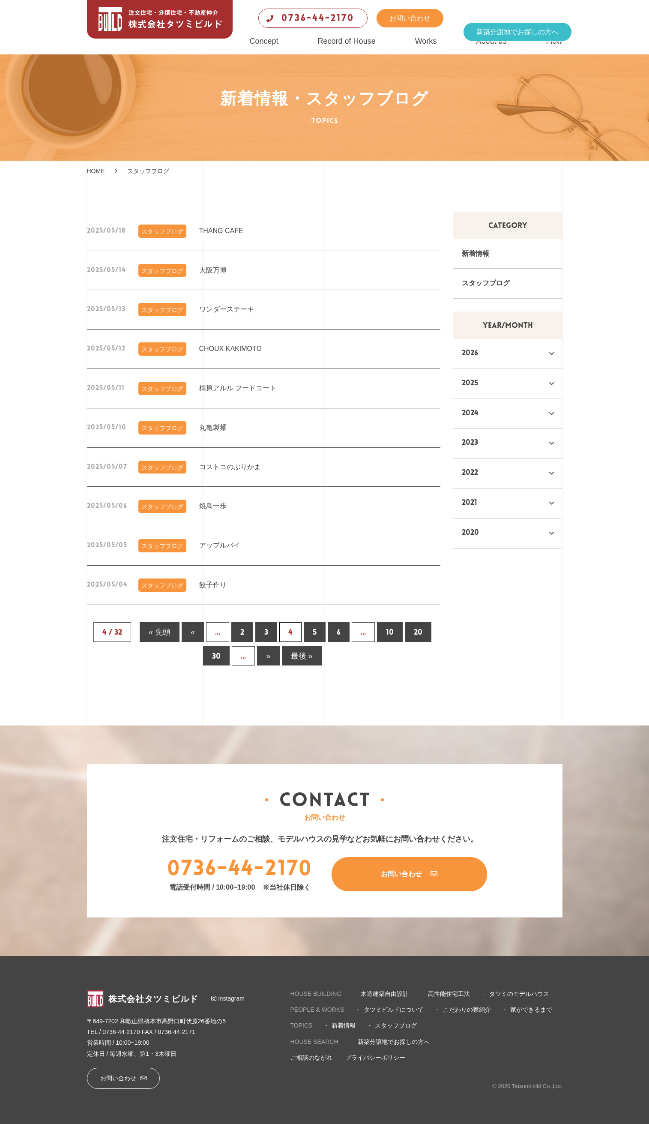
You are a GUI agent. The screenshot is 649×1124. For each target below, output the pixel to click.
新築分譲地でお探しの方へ (517, 32)
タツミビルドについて (394, 1009)
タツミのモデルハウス (519, 993)
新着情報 (475, 253)
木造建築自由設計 (385, 993)
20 (418, 633)
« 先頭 (159, 633)
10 (390, 633)
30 (216, 657)
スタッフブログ (486, 283)
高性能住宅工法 (449, 993)
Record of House (347, 41)
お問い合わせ (410, 18)
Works (426, 41)
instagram (228, 998)
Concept (264, 41)
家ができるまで (531, 1009)
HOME (96, 171)
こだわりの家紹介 (467, 1009)
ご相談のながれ (311, 1057)
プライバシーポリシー (375, 1057)
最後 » (302, 657)
